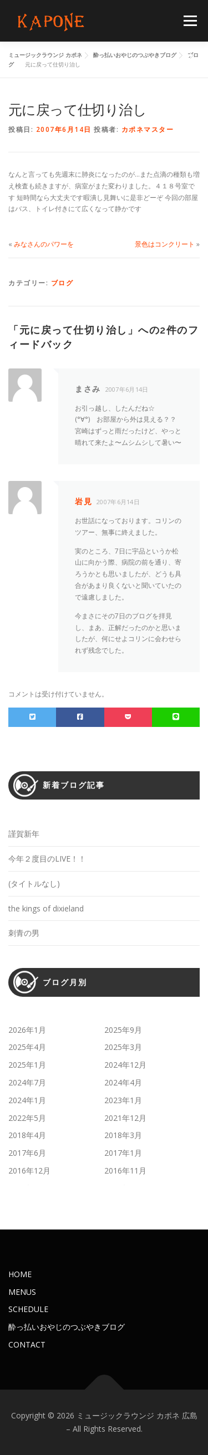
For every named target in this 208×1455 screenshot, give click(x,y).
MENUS (22, 1292)
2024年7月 (27, 1082)
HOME (20, 1274)
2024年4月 (123, 1082)
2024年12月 (125, 1064)
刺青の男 (23, 933)
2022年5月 (27, 1118)
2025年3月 (123, 1047)
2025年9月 (123, 1029)
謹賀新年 (23, 833)
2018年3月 (123, 1135)
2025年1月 (27, 1064)
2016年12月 (29, 1170)
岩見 (83, 501)
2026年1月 (27, 1029)
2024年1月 (27, 1100)
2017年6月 (27, 1152)
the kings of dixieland (46, 908)
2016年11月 (125, 1170)
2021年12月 (125, 1118)
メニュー (190, 20)
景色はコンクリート (165, 244)
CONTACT (26, 1344)
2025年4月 (27, 1047)
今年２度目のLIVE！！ (47, 858)
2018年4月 (27, 1135)
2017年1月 (123, 1152)
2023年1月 (123, 1100)
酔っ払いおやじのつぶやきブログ (66, 1326)
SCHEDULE (28, 1309)
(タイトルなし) (34, 883)
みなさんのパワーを (44, 244)
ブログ (62, 283)
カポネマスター (147, 129)
